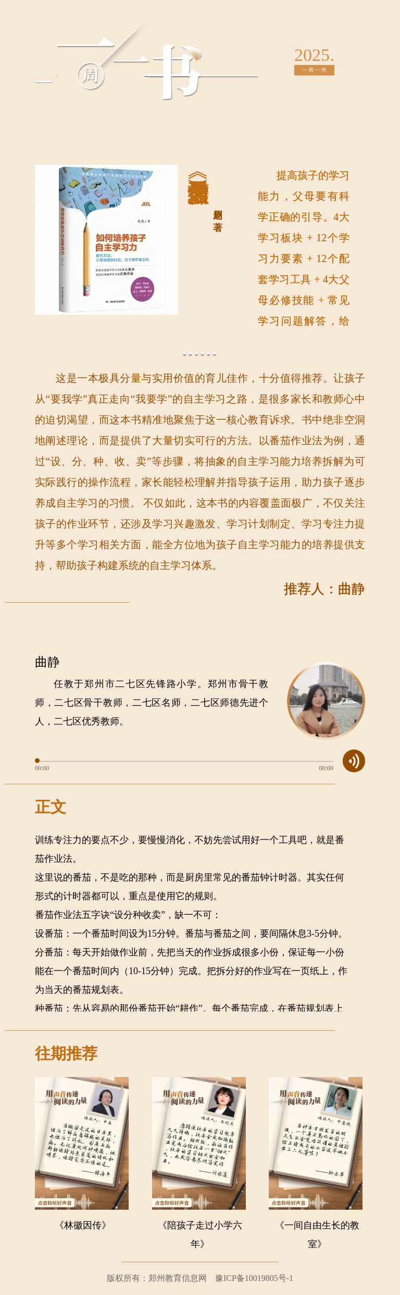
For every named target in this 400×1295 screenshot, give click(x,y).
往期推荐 (66, 1053)
